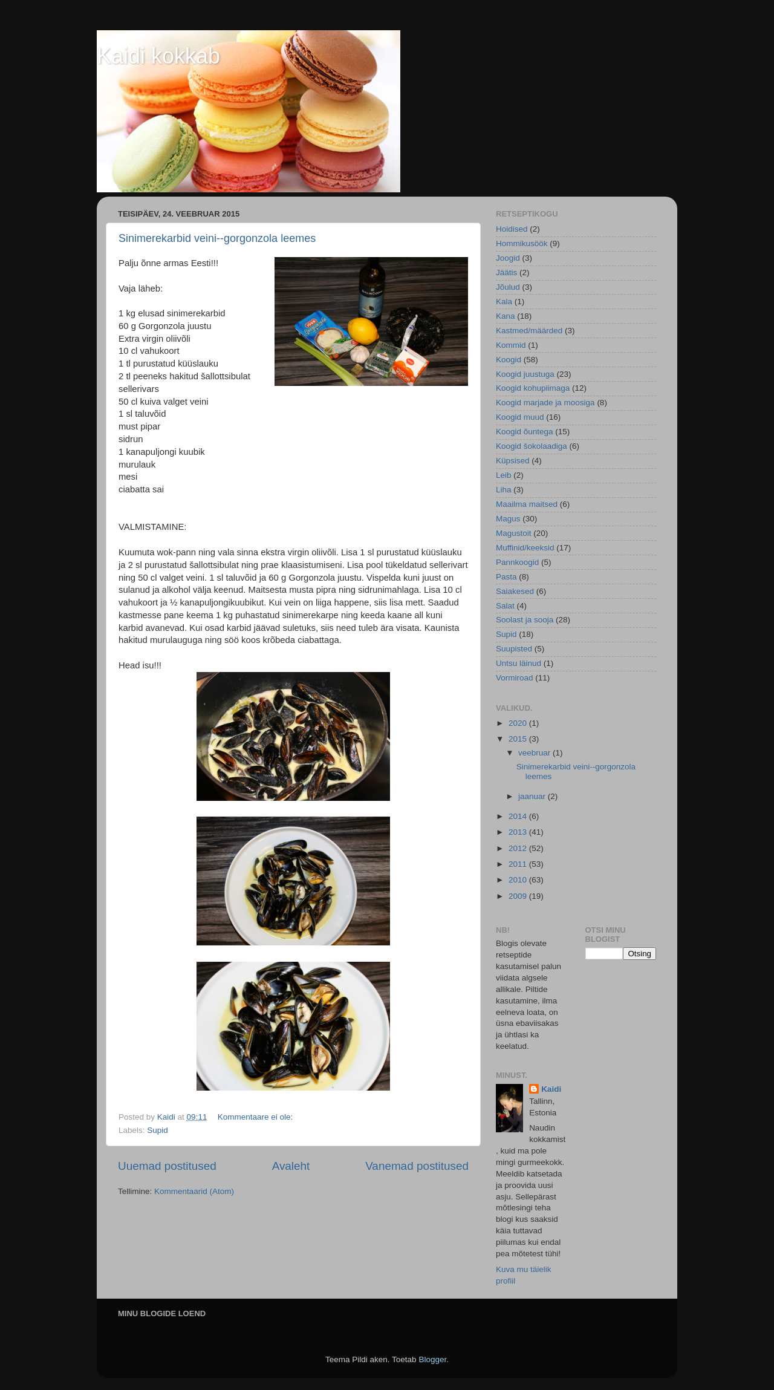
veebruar (535, 752)
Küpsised (513, 460)
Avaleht (291, 1166)
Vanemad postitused (417, 1166)
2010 (519, 879)
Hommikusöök (522, 243)
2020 (519, 723)
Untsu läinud (518, 663)
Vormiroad (514, 677)
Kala (504, 301)
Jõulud (508, 287)
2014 (519, 816)
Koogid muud (520, 417)
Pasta (506, 576)
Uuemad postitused (167, 1166)
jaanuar (533, 796)
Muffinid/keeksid (525, 547)
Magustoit (514, 533)
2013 (519, 832)
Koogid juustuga (525, 374)
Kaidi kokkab (158, 56)
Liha (504, 489)
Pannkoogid (517, 562)
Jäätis (506, 272)
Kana (505, 316)
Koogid (508, 359)
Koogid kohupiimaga (533, 388)
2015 (519, 738)
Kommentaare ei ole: (256, 1116)
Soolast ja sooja (524, 619)
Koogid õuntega (524, 431)
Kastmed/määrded (529, 330)
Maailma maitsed (527, 504)
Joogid (508, 258)
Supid (157, 1130)
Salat (505, 605)
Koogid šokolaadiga (531, 446)
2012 (519, 848)
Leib (504, 475)
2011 (519, 864)
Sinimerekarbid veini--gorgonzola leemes (217, 238)
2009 (519, 896)
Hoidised (512, 228)
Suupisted (514, 648)
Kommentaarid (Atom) (194, 1191)
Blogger (432, 1359)
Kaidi (551, 1089)
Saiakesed (515, 591)
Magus (508, 518)
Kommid (511, 345)
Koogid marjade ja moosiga (545, 402)
